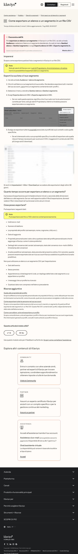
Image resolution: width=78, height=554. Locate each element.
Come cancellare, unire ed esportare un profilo (21, 312)
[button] (39, 117)
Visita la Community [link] (28, 381)
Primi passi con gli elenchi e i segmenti (53, 15)
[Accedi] (42, 4)
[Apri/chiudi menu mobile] (73, 5)
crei (22, 87)
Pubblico (21, 15)
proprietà (33, 130)
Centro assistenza (10, 15)
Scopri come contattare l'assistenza (57, 340)
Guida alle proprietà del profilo (15, 293)
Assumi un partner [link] (27, 412)
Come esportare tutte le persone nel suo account (22, 301)
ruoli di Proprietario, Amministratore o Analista (49, 68)
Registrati (64, 5)
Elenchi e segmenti (32, 15)
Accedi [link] (23, 456)
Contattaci (51, 5)
